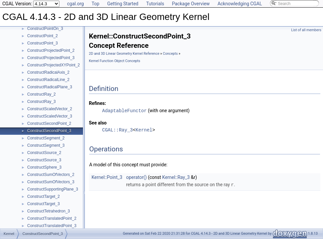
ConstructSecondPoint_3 (49, 130)
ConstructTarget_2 (43, 196)
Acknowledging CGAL (240, 3)
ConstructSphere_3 (44, 167)
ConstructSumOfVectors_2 (50, 174)
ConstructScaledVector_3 (49, 116)
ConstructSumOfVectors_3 (50, 182)
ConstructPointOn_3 (45, 28)
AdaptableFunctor (124, 110)
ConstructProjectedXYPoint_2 (53, 65)
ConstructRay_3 (41, 101)
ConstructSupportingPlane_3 (52, 189)
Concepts (170, 53)
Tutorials (155, 3)
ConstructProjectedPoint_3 (51, 57)
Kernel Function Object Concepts (114, 61)
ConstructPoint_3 (42, 43)
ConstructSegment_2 (46, 138)
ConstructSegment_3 (46, 145)
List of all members (306, 30)
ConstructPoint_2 (42, 36)
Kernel (144, 129)
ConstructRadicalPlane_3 (49, 87)
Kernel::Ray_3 (176, 177)
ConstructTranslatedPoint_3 (51, 225)
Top (95, 3)
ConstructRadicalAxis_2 (48, 72)
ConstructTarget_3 (43, 203)
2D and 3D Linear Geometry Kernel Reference (124, 53)
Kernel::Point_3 (107, 177)
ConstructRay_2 (41, 94)
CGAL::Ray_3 (117, 129)
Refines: (97, 103)
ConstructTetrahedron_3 (48, 211)
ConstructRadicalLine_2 (48, 79)
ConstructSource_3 (44, 160)
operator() (136, 177)
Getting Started (122, 3)
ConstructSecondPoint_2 (49, 123)
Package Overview (191, 3)
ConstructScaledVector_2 (49, 109)
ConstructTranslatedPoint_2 (51, 218)
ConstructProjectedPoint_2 (51, 50)
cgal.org (75, 3)
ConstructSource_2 (44, 152)
